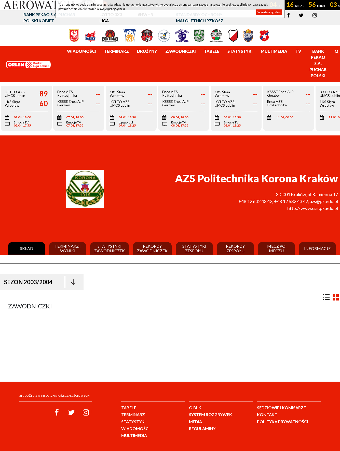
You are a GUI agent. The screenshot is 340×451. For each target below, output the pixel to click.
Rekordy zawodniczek (152, 248)
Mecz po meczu (276, 248)
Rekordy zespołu (235, 248)
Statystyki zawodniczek (109, 248)
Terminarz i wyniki (68, 248)
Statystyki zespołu (194, 248)
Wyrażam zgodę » (269, 12)
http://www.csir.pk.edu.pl (312, 208)
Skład (26, 248)
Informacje (317, 248)
